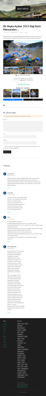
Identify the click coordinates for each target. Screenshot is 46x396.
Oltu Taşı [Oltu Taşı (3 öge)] (19, 357)
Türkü (4, 339)
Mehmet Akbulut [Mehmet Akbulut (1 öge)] (21, 347)
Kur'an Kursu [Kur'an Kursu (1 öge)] (20, 342)
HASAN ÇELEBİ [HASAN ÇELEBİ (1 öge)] (20, 336)
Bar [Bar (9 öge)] (22, 323)
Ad (3, 133)
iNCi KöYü (23, 9)
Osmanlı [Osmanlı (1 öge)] (24, 357)
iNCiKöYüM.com (14, 32)
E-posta (5, 140)
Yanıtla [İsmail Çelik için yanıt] (9, 212)
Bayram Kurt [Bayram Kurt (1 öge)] (20, 325)
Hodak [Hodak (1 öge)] (19, 338)
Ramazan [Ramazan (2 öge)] (23, 360)
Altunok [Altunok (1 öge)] (19, 323)
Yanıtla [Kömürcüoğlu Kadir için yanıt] (9, 312)
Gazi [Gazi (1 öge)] (18, 332)
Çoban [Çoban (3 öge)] (19, 368)
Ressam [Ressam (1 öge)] (19, 362)
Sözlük (4, 344)
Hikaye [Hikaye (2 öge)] (26, 336)
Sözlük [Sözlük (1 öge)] (23, 362)
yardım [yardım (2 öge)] (25, 366)
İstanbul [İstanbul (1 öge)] (24, 372)
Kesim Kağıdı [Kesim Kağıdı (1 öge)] (20, 340)
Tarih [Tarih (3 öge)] (22, 364)
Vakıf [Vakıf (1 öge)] (18, 366)
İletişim (4, 346)
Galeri (26, 32)
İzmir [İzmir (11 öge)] (26, 375)
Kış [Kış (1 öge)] (24, 342)
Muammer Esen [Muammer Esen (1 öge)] (20, 351)
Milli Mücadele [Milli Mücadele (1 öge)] (25, 349)
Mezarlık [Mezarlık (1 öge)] (19, 349)
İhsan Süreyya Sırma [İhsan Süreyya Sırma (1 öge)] (21, 370)
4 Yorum (21, 32)
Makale (4, 336)
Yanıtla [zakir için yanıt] (9, 241)
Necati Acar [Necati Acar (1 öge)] (20, 355)
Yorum (5, 119)
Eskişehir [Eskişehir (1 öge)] (24, 330)
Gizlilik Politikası (23, 385)
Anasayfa (5, 324)
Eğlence (5, 341)
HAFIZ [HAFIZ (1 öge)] (22, 332)
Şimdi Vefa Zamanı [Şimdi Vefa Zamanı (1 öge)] (21, 377)
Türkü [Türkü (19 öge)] (26, 364)
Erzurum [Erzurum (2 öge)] (19, 330)
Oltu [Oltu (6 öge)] (24, 355)
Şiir (4, 334)
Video (4, 331)
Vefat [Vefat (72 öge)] (22, 366)
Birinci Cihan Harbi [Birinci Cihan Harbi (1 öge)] (21, 328)
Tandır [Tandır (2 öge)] (19, 364)
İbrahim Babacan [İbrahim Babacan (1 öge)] (25, 368)
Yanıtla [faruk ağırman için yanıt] (9, 187)
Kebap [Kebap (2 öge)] (23, 338)
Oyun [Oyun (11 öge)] (19, 360)
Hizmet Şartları (20, 387)
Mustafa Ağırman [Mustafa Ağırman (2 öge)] (21, 353)
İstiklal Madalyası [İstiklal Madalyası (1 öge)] (21, 375)
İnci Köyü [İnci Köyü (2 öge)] (19, 372)
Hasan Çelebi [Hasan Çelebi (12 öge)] (20, 334)
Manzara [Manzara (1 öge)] (19, 345)
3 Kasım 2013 (6, 32)
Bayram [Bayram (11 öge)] (26, 323)
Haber (4, 326)
